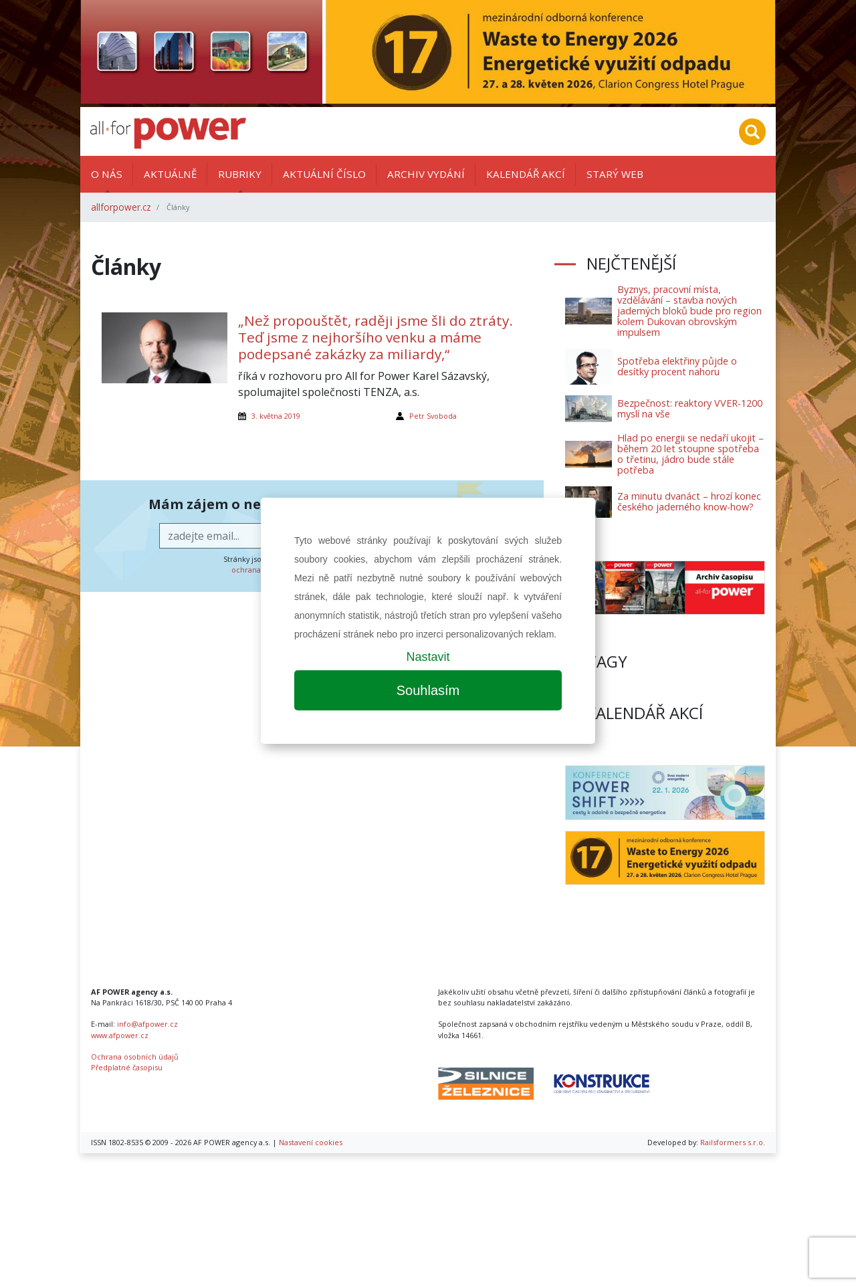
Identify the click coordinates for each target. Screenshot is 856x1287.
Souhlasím (428, 690)
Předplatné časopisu (127, 1067)
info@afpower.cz (147, 1024)
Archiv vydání (426, 174)
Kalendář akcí (525, 174)
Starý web (614, 174)
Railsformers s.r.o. (732, 1142)
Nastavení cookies (310, 1142)
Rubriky (239, 174)
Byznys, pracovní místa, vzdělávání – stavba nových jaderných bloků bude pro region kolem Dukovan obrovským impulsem (689, 310)
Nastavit (427, 657)
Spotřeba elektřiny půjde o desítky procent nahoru (677, 366)
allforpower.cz (121, 207)
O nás (106, 174)
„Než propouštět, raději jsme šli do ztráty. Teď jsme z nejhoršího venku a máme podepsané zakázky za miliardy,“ (375, 337)
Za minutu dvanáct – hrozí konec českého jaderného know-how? (689, 501)
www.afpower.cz (119, 1035)
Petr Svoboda (433, 416)
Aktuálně (170, 174)
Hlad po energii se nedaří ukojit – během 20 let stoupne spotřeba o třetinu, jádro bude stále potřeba (690, 453)
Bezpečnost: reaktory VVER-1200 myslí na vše (689, 408)
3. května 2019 (275, 416)
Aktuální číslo (324, 174)
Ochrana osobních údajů (135, 1057)
